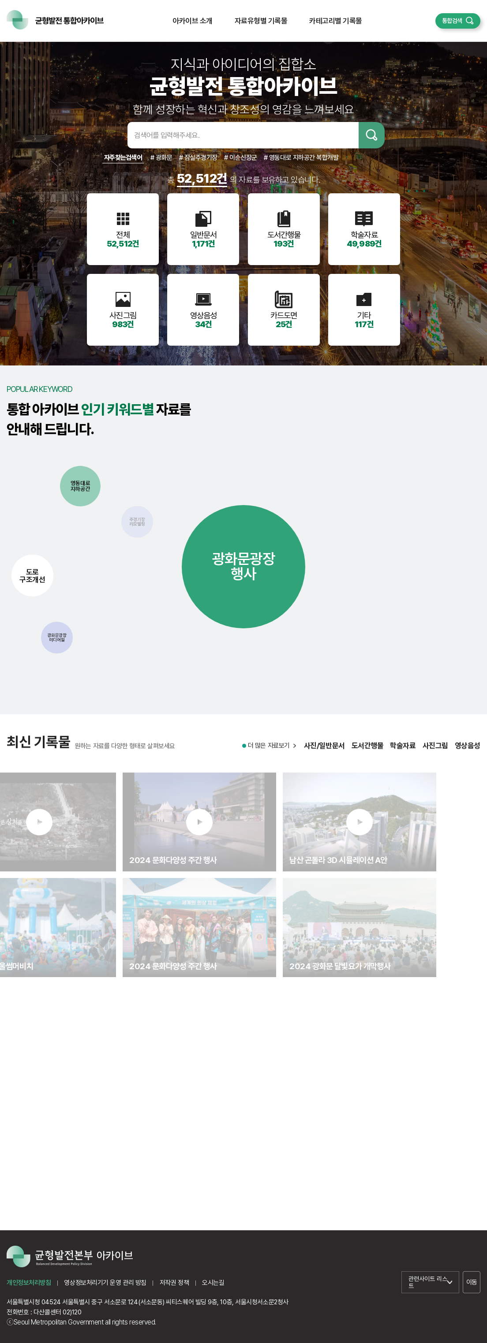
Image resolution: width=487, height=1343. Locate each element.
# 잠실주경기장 (198, 158)
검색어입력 (113, 135)
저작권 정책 (174, 1283)
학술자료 (403, 753)
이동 (471, 1282)
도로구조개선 (32, 575)
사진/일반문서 (324, 753)
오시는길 (213, 1283)
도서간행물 (368, 753)
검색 (372, 135)
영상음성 (467, 753)
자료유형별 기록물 (261, 20)
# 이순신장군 (240, 158)
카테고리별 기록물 (335, 20)
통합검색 (452, 20)
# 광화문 (161, 158)
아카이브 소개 (192, 20)
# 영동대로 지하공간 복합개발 (301, 158)
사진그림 (435, 753)
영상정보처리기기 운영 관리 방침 (105, 1283)
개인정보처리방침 (29, 1283)
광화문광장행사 (243, 566)
